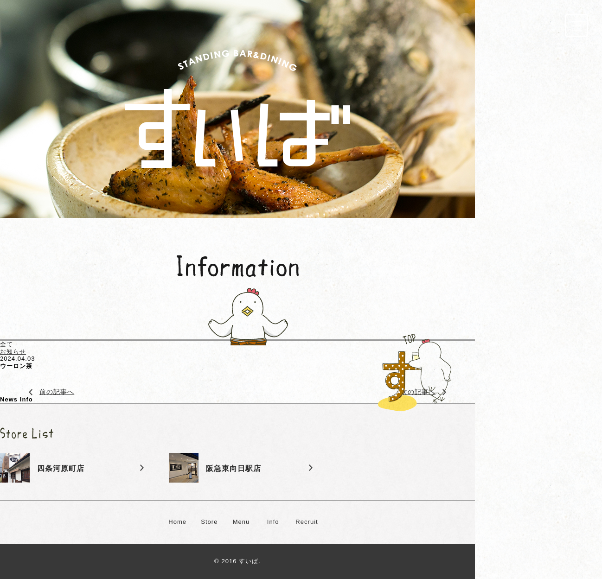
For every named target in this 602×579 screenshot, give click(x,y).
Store (209, 521)
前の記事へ (56, 391)
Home (177, 521)
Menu (241, 521)
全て (6, 344)
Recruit (306, 521)
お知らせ (13, 351)
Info (273, 521)
